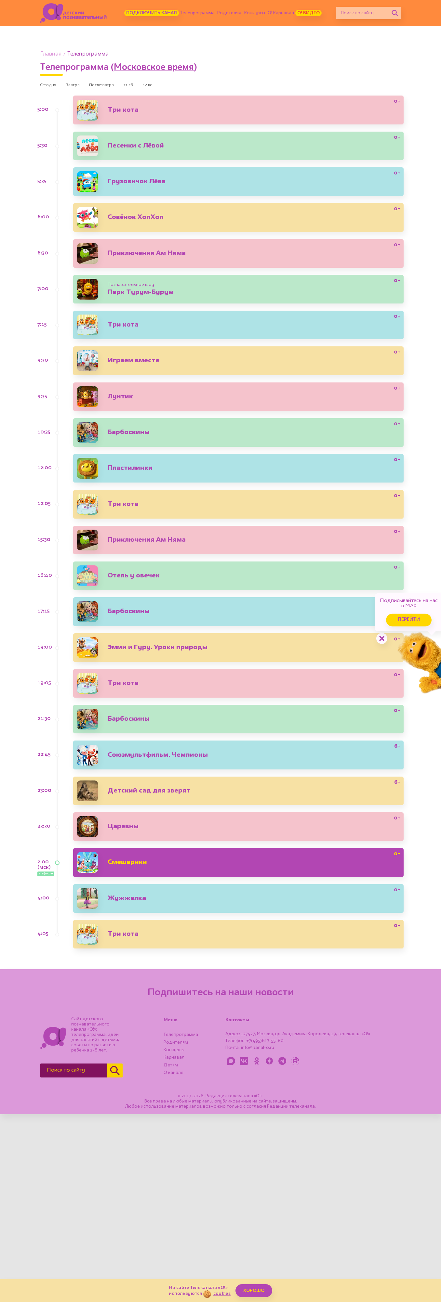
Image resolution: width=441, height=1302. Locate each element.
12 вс (177, 86)
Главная (50, 54)
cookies (222, 1294)
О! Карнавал (281, 13)
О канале (173, 1260)
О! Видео (308, 13)
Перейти (386, 610)
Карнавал (174, 1245)
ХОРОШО (253, 1291)
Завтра (82, 86)
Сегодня (51, 86)
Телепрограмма (197, 13)
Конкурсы (254, 13)
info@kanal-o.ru (257, 1235)
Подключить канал (151, 13)
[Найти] (395, 13)
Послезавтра (117, 86)
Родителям (229, 13)
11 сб (152, 86)
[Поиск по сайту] (362, 13)
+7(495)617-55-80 (265, 1229)
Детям (171, 1253)
